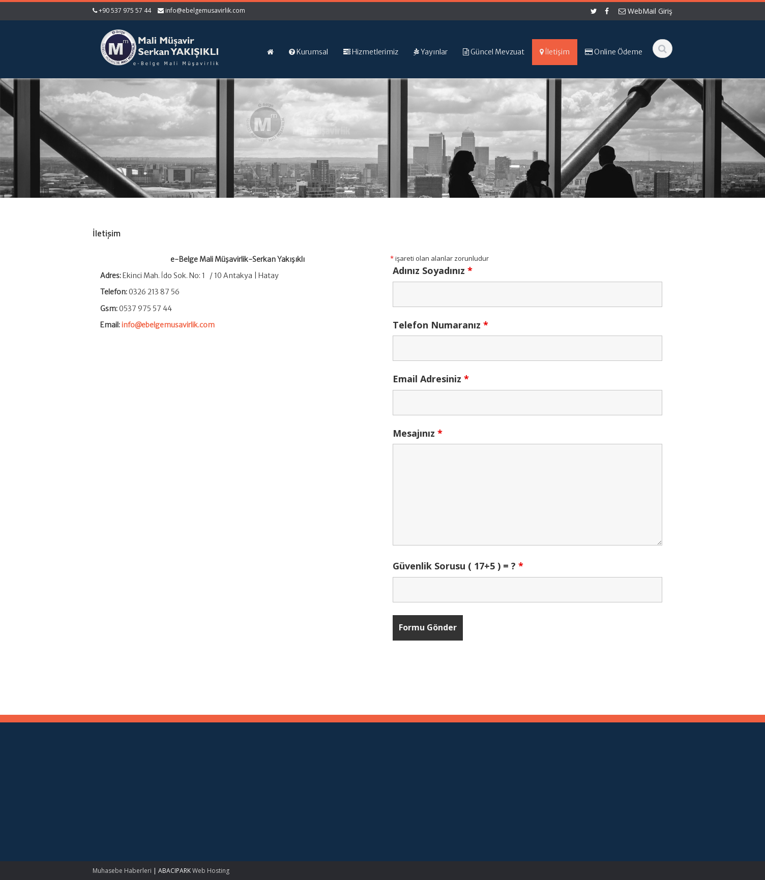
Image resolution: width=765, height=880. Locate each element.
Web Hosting (210, 870)
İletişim (338, 817)
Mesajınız (418, 433)
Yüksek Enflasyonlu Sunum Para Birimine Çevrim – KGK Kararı (67, 788)
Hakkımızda (346, 788)
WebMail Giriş (645, 11)
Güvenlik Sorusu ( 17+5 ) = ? (458, 566)
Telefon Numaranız (440, 325)
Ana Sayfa (344, 778)
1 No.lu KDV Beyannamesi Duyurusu (57, 818)
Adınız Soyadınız (433, 270)
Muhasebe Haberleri (122, 870)
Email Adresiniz (431, 379)
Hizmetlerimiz (348, 798)
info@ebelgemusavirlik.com (205, 10)
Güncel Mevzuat (353, 807)
